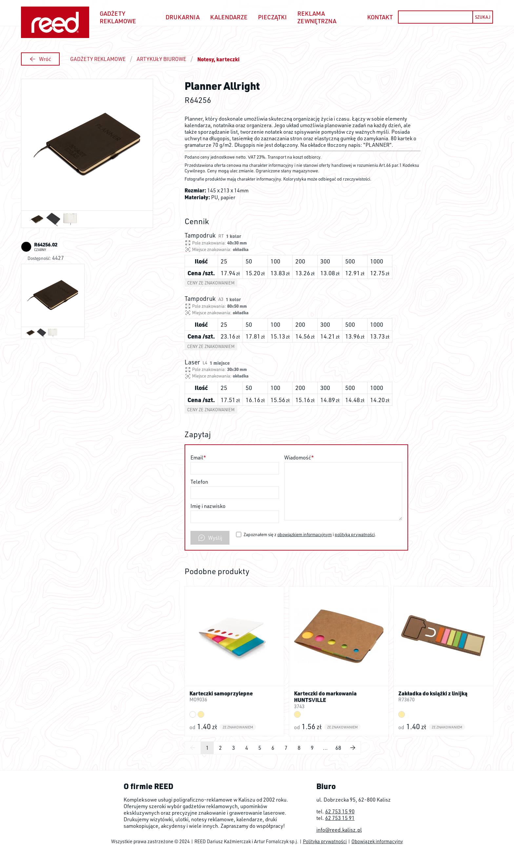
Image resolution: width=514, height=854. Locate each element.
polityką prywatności (355, 534)
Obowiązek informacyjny (377, 841)
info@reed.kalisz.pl (339, 829)
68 (338, 748)
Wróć (40, 59)
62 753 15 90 (340, 811)
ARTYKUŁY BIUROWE (161, 59)
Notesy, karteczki (218, 59)
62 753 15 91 (340, 818)
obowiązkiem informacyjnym (304, 534)
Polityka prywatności (325, 841)
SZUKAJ (482, 17)
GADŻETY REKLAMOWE (98, 59)
